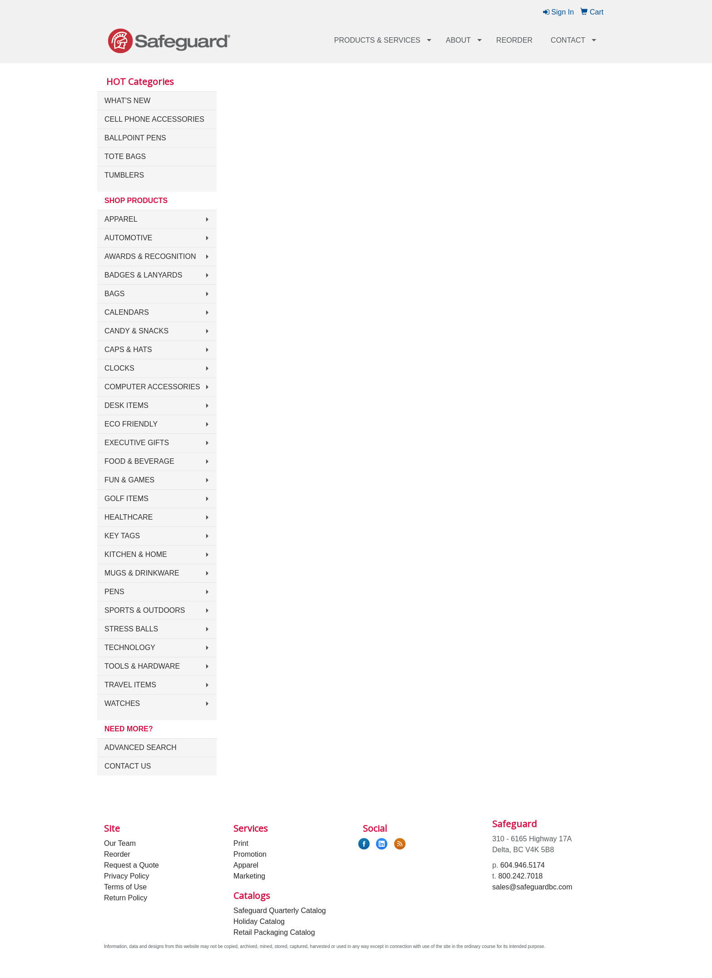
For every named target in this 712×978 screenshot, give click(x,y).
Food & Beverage (139, 461)
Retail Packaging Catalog (274, 932)
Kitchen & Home (135, 554)
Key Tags (122, 536)
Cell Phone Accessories (154, 119)
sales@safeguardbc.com (532, 887)
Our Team (120, 843)
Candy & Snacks (136, 331)
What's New (127, 100)
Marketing (249, 876)
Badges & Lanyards (143, 275)
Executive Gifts (136, 443)
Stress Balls (131, 629)
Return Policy (125, 898)
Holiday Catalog (259, 921)
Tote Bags (125, 156)
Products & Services (377, 40)
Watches (122, 703)
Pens (114, 592)
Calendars (126, 312)
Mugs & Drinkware (141, 573)
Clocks (119, 368)
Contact (568, 40)
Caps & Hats (128, 349)
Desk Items (126, 405)
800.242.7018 (520, 876)
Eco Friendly (131, 424)
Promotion (250, 854)
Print (240, 843)
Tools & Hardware (142, 666)
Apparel (121, 219)
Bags (114, 294)
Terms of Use (125, 887)
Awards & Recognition (150, 256)
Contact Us (127, 766)
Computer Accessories (152, 387)
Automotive (128, 238)
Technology (129, 647)
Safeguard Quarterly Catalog (279, 910)
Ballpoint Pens (135, 138)
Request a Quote (131, 865)
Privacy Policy (126, 876)
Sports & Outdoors (144, 610)
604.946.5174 (522, 865)
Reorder (514, 40)
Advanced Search (140, 747)
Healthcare (128, 517)
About (458, 40)
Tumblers (124, 175)
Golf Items (126, 498)
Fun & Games (129, 480)
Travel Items (130, 685)
